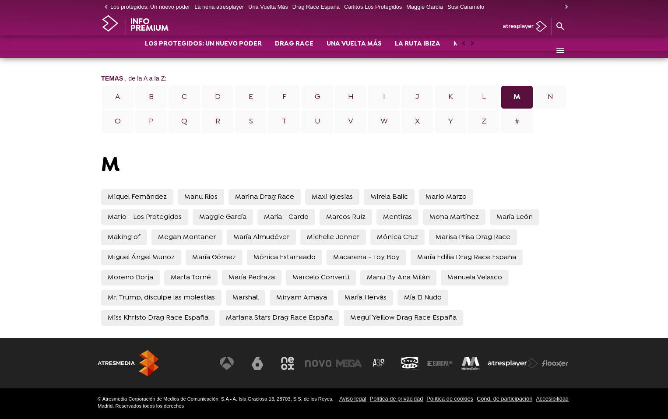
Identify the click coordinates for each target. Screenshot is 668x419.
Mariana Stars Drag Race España (279, 317)
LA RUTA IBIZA (417, 51)
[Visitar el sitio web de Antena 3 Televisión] (227, 363)
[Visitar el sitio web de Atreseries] (379, 363)
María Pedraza (252, 277)
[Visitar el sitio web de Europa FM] (440, 363)
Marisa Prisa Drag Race (473, 237)
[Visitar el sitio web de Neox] (287, 363)
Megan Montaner (187, 237)
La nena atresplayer (219, 7)
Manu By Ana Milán (398, 277)
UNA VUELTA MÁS (354, 51)
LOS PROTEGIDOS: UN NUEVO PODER (203, 51)
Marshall (245, 297)
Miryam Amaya (301, 297)
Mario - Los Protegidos (145, 217)
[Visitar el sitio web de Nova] (318, 363)
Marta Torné (191, 277)
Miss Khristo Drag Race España (158, 317)
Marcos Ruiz (346, 217)
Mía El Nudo (423, 297)
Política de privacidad (396, 398)
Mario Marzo (446, 197)
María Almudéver (261, 237)
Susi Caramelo (465, 7)
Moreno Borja (130, 277)
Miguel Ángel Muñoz (141, 257)
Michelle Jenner (333, 237)
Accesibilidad (552, 398)
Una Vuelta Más (268, 7)
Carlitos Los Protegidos (373, 7)
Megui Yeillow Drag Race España (403, 317)
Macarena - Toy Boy (366, 257)
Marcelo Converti (320, 277)
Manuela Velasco (474, 277)
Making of (124, 237)
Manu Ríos (201, 197)
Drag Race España (316, 7)
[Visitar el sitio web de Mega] (349, 363)
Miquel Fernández (137, 197)
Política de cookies (449, 398)
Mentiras (397, 217)
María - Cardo (286, 217)
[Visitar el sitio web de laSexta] (257, 363)
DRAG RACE (294, 51)
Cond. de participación (504, 398)
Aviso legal (352, 398)
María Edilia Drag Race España (466, 257)
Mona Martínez (454, 217)
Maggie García (424, 7)
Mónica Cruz (397, 237)
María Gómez (214, 257)
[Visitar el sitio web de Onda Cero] (410, 363)
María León (514, 217)
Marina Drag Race (264, 197)
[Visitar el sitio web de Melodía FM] (470, 363)
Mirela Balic (389, 197)
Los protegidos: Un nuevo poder (150, 7)
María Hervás (366, 297)
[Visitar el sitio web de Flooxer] (555, 363)
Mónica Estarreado (284, 257)
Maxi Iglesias (332, 197)
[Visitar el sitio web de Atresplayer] (513, 363)
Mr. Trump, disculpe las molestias (161, 297)
